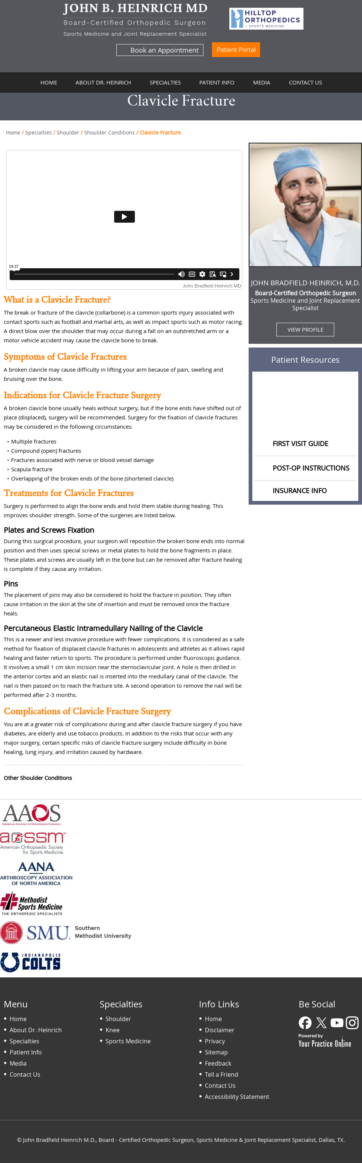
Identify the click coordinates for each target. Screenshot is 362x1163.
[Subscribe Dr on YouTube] (337, 1023)
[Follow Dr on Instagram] (352, 1023)
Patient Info (217, 82)
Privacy (215, 1041)
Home (48, 82)
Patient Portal (236, 49)
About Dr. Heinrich (103, 82)
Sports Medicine (128, 1041)
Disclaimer (220, 1030)
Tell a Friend (221, 1074)
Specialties (165, 82)
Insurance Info (300, 490)
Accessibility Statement (237, 1097)
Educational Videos (305, 417)
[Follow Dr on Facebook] (305, 1023)
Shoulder (68, 132)
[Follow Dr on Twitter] (321, 1023)
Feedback (218, 1063)
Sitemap (216, 1052)
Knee (113, 1030)
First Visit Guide (300, 443)
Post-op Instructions (311, 467)
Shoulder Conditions (109, 132)
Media (261, 82)
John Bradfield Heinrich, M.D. (305, 283)
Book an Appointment (164, 50)
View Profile (305, 329)
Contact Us (305, 82)
